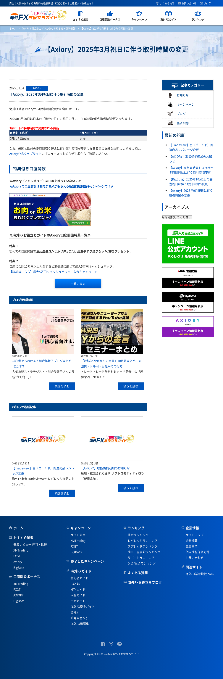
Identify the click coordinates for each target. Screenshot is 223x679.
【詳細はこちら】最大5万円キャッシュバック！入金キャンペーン (53, 271)
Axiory (17, 561)
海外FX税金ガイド (83, 606)
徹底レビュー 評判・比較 (30, 544)
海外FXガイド (81, 571)
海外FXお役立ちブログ (145, 582)
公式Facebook (103, 644)
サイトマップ (194, 534)
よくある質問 (167, 3)
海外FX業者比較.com (200, 574)
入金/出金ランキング (142, 563)
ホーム (13, 28)
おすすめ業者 (23, 537)
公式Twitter (111, 644)
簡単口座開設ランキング (144, 552)
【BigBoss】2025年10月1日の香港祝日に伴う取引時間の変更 (191, 181)
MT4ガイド (78, 589)
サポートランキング (141, 557)
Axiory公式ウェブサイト (25, 153)
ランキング (136, 527)
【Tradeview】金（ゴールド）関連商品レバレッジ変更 (191, 147)
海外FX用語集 (80, 623)
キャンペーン (181, 104)
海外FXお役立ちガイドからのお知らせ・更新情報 (48, 28)
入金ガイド (78, 595)
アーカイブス (176, 207)
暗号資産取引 (79, 618)
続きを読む (62, 386)
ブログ (207, 3)
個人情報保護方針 (197, 552)
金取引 (75, 612)
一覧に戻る (78, 283)
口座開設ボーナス (26, 576)
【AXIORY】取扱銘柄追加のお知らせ (105, 468)
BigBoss (18, 567)
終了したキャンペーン (87, 561)
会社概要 (192, 540)
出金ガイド (78, 600)
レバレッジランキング (142, 540)
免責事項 (192, 546)
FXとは (75, 583)
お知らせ (178, 95)
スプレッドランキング (142, 546)
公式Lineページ (119, 644)
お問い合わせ (189, 3)
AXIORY (18, 595)
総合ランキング (138, 534)
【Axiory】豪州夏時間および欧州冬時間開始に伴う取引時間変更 (191, 170)
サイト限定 (78, 534)
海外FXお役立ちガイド (38, 15)
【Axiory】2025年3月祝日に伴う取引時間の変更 (46, 94)
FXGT (17, 556)
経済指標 (178, 123)
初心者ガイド (79, 578)
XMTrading (20, 550)
